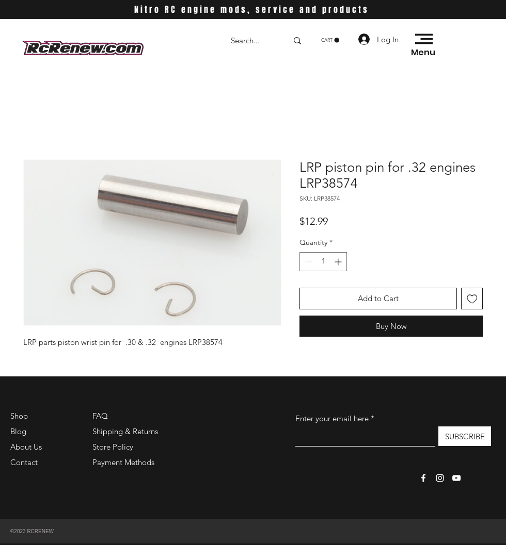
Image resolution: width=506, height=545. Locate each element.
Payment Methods (124, 462)
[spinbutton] (323, 262)
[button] (330, 40)
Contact (24, 462)
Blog (18, 431)
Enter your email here (332, 418)
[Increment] (339, 262)
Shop (19, 416)
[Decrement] (307, 262)
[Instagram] (440, 478)
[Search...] (251, 40)
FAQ (100, 416)
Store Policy (112, 447)
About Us (26, 447)
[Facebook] (423, 478)
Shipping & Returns (125, 431)
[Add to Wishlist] (472, 299)
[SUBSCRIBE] (464, 436)
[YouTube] (456, 478)
